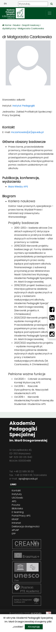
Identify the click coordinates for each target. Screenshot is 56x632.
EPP (14, 533)
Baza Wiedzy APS (18, 186)
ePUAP (15, 530)
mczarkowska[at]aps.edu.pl (27, 132)
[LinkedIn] (52, 318)
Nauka (16, 25)
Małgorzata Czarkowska (31, 28)
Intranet (16, 523)
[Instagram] (52, 334)
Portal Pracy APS (21, 515)
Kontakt (16, 490)
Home (8, 25)
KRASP (15, 519)
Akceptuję (34, 626)
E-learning (18, 512)
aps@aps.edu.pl (28, 478)
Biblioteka (17, 508)
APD (14, 501)
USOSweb (17, 497)
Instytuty (17, 494)
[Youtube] (52, 326)
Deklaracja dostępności (25, 526)
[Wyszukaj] (33, 4)
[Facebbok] (52, 309)
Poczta (16, 505)
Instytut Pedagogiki (23, 105)
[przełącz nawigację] (49, 13)
